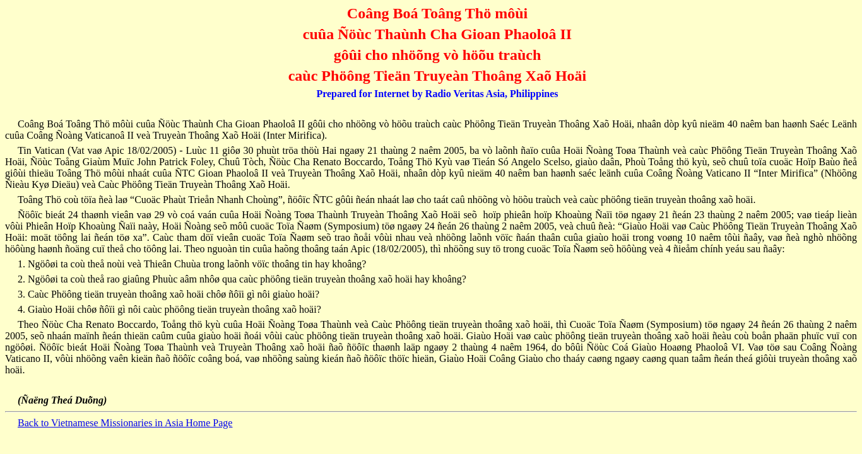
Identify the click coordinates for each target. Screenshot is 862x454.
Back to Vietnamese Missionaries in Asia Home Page (125, 422)
